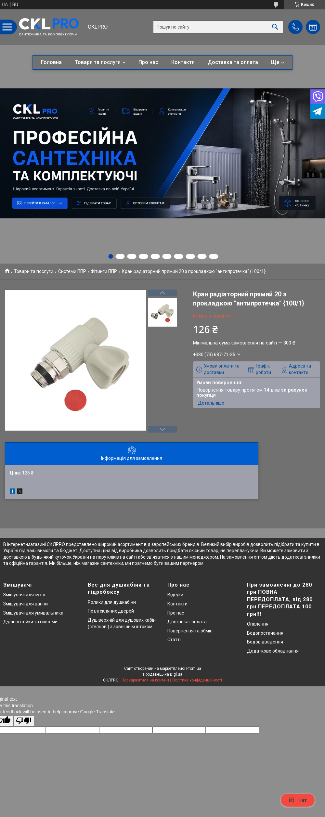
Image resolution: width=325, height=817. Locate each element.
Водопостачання (265, 633)
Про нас (148, 62)
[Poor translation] (23, 721)
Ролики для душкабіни (112, 602)
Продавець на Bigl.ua (162, 674)
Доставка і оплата (187, 621)
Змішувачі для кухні (24, 594)
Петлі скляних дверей (111, 611)
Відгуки (175, 594)
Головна (51, 62)
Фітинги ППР (104, 271)
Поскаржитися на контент (145, 680)
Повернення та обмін (190, 630)
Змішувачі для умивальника (33, 613)
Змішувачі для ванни (25, 603)
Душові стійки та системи (30, 621)
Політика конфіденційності (197, 680)
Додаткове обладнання (273, 651)
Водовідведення (265, 641)
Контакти (183, 62)
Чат (298, 800)
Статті (174, 639)
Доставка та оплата (233, 62)
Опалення (257, 624)
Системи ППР (72, 271)
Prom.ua (193, 668)
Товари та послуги (98, 62)
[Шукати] (275, 27)
